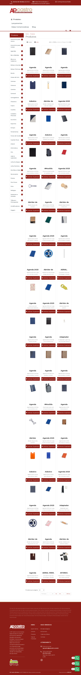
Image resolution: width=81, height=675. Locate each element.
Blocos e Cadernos (17, 60)
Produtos (17, 19)
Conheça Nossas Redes (63, 1)
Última (68, 593)
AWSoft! (69, 672)
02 (56, 593)
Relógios (17, 190)
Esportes (17, 124)
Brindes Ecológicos (45, 628)
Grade (29, 42)
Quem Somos (34, 628)
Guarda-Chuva (17, 140)
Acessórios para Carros (17, 40)
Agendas (17, 51)
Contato (33, 631)
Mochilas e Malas (17, 170)
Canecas (17, 85)
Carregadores (17, 98)
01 (52, 593)
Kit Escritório (44, 631)
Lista (36, 42)
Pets (17, 186)
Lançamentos (16, 23)
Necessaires (17, 174)
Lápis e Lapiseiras (17, 157)
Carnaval (17, 93)
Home (27, 34)
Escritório (17, 120)
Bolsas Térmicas (17, 69)
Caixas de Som (17, 77)
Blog (34, 27)
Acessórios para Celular (17, 46)
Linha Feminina (17, 166)
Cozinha (17, 110)
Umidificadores (17, 206)
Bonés (17, 73)
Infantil (17, 144)
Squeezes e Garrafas (17, 195)
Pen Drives (17, 182)
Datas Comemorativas (20, 27)
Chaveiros (17, 102)
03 (60, 593)
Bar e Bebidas (17, 55)
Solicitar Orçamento (33, 75)
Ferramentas (17, 132)
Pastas (17, 178)
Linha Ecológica (17, 162)
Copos (17, 106)
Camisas (17, 81)
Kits (17, 152)
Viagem (17, 210)
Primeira (43, 593)
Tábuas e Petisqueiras (17, 201)
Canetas (17, 89)
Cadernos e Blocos (45, 634)
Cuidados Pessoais (17, 114)
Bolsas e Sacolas (17, 65)
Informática (17, 148)
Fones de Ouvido (17, 136)
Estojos (17, 128)
